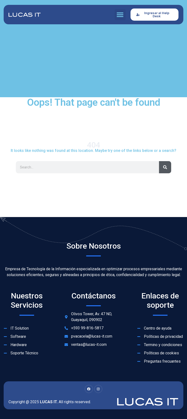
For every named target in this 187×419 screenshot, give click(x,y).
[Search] (165, 167)
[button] (120, 14)
